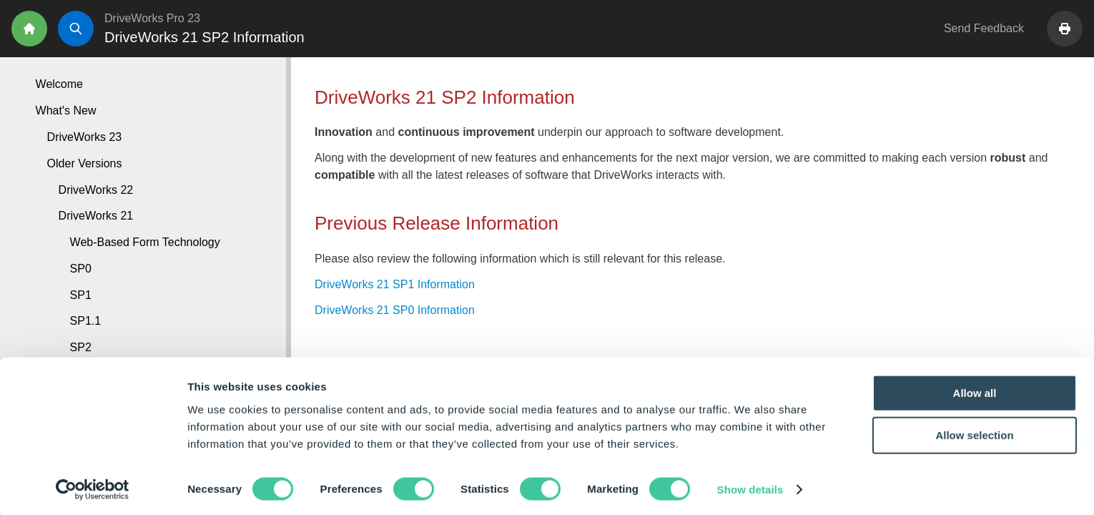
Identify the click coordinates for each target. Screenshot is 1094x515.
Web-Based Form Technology (145, 242)
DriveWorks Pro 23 (152, 18)
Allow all (975, 389)
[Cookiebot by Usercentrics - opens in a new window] (92, 487)
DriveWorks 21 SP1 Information (395, 284)
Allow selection (974, 432)
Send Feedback (984, 28)
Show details (750, 487)
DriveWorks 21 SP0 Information (395, 310)
